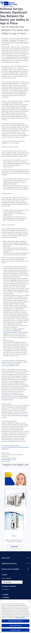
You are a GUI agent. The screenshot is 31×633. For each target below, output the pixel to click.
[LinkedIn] (5, 594)
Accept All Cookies (15, 630)
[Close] (29, 601)
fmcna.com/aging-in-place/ (11, 365)
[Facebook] (6, 597)
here (23, 141)
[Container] (6, 3)
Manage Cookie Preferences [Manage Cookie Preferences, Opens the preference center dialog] (15, 621)
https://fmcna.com (8, 400)
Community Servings (10, 332)
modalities (13, 280)
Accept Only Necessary (16, 625)
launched (17, 342)
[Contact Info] (9, 586)
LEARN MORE (14, 546)
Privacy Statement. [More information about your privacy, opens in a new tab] (20, 617)
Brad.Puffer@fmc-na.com (9, 459)
